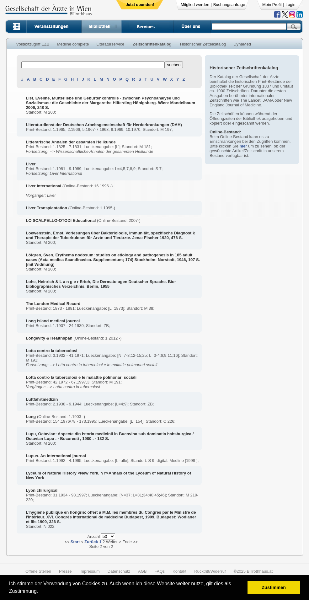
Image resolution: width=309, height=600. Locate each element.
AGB (142, 571)
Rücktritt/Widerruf (210, 571)
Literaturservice (110, 44)
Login (290, 4)
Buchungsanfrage (229, 4)
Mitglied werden (195, 4)
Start (75, 541)
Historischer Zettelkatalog (203, 44)
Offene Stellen (38, 571)
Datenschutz (119, 571)
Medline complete (73, 44)
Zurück (91, 541)
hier (243, 146)
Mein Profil (271, 4)
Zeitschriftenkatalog (152, 44)
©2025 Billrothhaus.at (253, 571)
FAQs (160, 571)
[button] (40, 592)
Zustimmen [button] (274, 587)
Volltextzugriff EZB (33, 44)
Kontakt (179, 571)
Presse (65, 571)
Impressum (90, 571)
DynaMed (242, 44)
